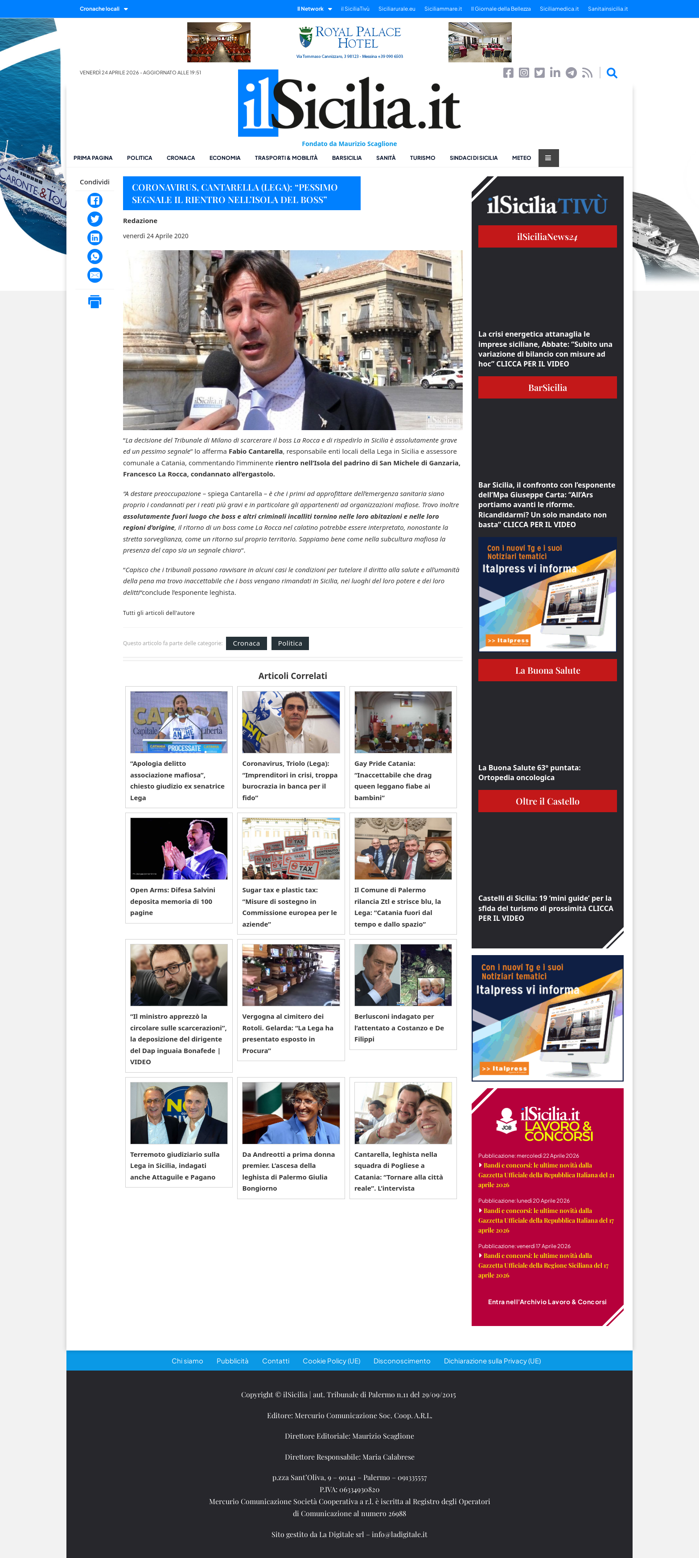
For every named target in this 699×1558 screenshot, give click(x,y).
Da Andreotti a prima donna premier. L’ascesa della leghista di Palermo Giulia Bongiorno (288, 1171)
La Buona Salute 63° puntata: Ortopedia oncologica (529, 772)
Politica (139, 158)
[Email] (95, 275)
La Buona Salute (547, 670)
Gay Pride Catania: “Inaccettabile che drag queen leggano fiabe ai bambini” (393, 780)
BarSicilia (347, 158)
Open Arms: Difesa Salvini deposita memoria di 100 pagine (172, 901)
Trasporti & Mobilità (286, 158)
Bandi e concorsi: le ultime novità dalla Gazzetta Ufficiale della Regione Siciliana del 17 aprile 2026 (543, 1265)
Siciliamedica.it (559, 8)
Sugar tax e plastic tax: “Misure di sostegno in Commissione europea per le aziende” (289, 906)
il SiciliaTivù (355, 8)
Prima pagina (93, 158)
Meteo (521, 158)
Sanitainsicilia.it (608, 8)
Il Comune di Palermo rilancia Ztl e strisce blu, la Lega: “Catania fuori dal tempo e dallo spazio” (397, 906)
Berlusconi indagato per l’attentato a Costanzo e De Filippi (399, 1027)
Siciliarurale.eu (396, 8)
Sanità (386, 158)
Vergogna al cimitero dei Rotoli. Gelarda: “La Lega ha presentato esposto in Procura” (287, 1033)
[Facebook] (95, 200)
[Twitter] (95, 219)
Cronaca (181, 158)
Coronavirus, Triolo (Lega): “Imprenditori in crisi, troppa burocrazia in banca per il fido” (289, 780)
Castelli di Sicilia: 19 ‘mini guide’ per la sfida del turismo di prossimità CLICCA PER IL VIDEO (545, 908)
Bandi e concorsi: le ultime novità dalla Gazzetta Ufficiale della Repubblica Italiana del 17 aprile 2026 (546, 1220)
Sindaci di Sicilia (474, 158)
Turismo (423, 158)
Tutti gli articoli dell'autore (159, 613)
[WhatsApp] (95, 256)
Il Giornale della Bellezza (501, 8)
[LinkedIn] (95, 237)
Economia (225, 158)
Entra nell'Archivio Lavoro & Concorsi (547, 1302)
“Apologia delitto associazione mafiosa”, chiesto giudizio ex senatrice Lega (177, 780)
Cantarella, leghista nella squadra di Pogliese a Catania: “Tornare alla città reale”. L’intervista (398, 1171)
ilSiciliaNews (547, 236)
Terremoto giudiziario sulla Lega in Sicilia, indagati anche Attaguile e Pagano (175, 1165)
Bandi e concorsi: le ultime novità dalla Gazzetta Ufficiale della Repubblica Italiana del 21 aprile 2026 (546, 1175)
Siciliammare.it (443, 8)
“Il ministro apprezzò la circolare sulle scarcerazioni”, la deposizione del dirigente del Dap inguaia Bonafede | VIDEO (178, 1039)
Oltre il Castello (548, 801)
